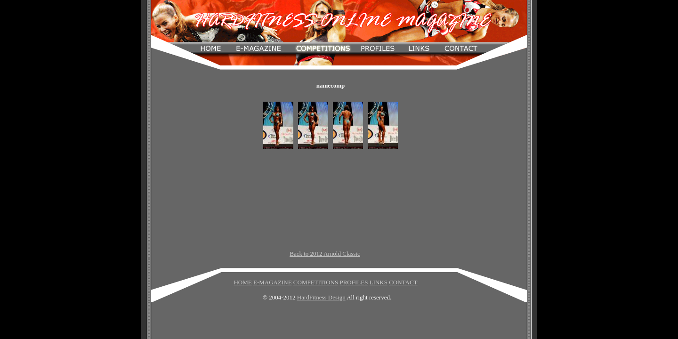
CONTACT (403, 282)
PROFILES (353, 282)
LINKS (378, 282)
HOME (242, 282)
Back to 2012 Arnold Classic (325, 253)
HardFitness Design (321, 297)
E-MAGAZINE (272, 282)
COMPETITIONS (315, 282)
